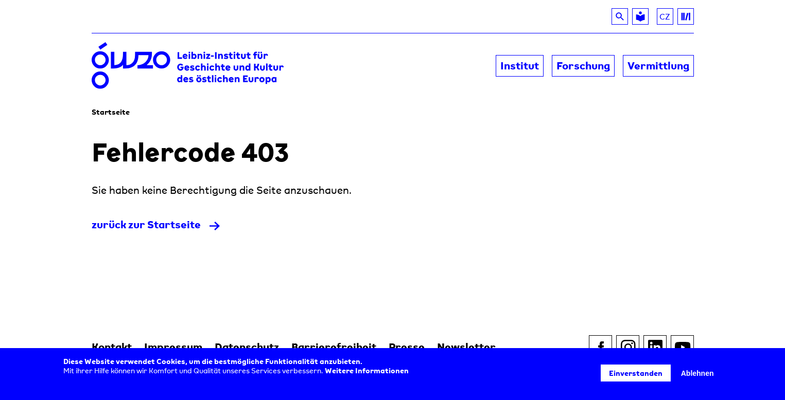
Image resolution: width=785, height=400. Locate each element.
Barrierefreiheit (333, 346)
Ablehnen (697, 373)
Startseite (111, 111)
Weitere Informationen (367, 370)
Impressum (173, 346)
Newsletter (466, 346)
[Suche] (620, 16)
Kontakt (112, 346)
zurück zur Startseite (146, 224)
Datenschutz (247, 346)
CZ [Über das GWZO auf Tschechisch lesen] (666, 18)
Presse (407, 346)
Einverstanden (635, 373)
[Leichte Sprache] (640, 16)
